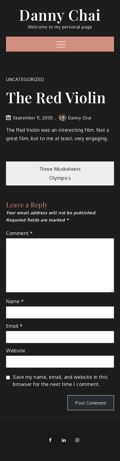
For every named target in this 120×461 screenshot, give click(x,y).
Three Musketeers (60, 169)
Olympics (60, 178)
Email (14, 326)
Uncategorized (25, 79)
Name (15, 301)
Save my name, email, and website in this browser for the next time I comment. (60, 380)
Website (16, 351)
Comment (19, 233)
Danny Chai (60, 14)
